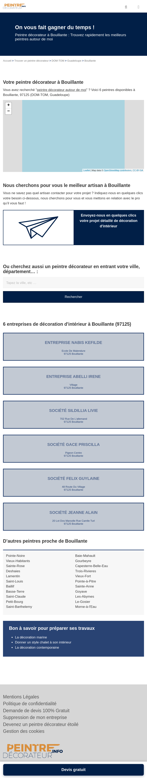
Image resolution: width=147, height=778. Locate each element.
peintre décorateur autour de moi (61, 90)
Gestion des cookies (23, 731)
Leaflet (86, 170)
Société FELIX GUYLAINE (73, 478)
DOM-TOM (58, 60)
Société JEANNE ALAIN (73, 512)
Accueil (7, 60)
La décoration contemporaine (37, 647)
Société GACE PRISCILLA (73, 444)
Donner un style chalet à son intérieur (43, 642)
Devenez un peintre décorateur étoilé (40, 724)
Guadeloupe (74, 60)
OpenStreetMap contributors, (118, 170)
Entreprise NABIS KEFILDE (73, 342)
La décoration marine (31, 637)
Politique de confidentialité (29, 703)
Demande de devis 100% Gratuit (36, 710)
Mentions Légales (21, 696)
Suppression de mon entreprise (35, 717)
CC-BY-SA (138, 170)
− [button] (8, 111)
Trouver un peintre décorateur (31, 60)
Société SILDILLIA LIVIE (73, 410)
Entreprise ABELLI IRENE (73, 376)
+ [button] (8, 105)
